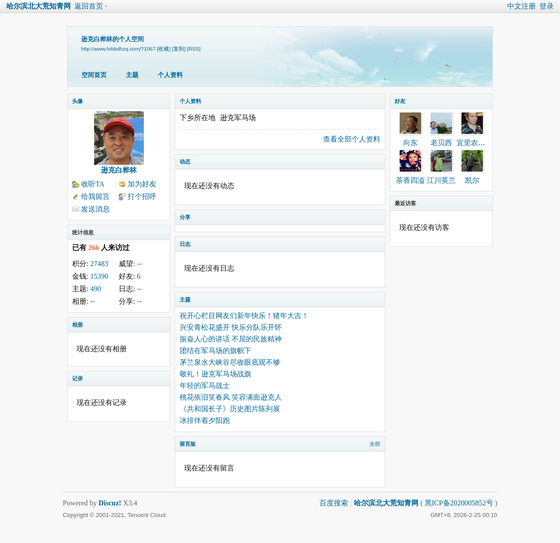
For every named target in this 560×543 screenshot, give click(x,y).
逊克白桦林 (119, 170)
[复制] (178, 49)
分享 (185, 217)
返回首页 (88, 6)
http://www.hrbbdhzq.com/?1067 (118, 49)
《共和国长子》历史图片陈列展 (230, 409)
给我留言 (95, 196)
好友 (400, 101)
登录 (546, 6)
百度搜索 (333, 503)
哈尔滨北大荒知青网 (38, 6)
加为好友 (142, 184)
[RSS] (193, 49)
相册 (77, 325)
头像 (77, 101)
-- (139, 263)
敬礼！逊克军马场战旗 (215, 374)
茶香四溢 (410, 180)
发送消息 (95, 209)
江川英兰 (441, 180)
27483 (99, 263)
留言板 (188, 444)
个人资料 (170, 75)
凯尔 (472, 180)
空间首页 (94, 75)
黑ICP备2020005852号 (460, 503)
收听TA (92, 184)
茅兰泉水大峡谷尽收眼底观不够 (230, 362)
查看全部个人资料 (351, 139)
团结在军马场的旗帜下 (215, 350)
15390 (99, 276)
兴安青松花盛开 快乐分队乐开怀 (231, 327)
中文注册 (521, 6)
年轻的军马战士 (205, 385)
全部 (375, 444)
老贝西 (441, 143)
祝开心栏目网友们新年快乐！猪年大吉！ (244, 315)
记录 (77, 378)
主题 (132, 75)
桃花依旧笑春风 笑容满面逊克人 (231, 397)
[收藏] (163, 49)
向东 (410, 143)
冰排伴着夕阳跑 (205, 420)
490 (95, 289)
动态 (185, 162)
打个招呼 (142, 196)
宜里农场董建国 (482, 143)
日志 (185, 244)
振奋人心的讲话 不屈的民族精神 (231, 339)
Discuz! (110, 503)
